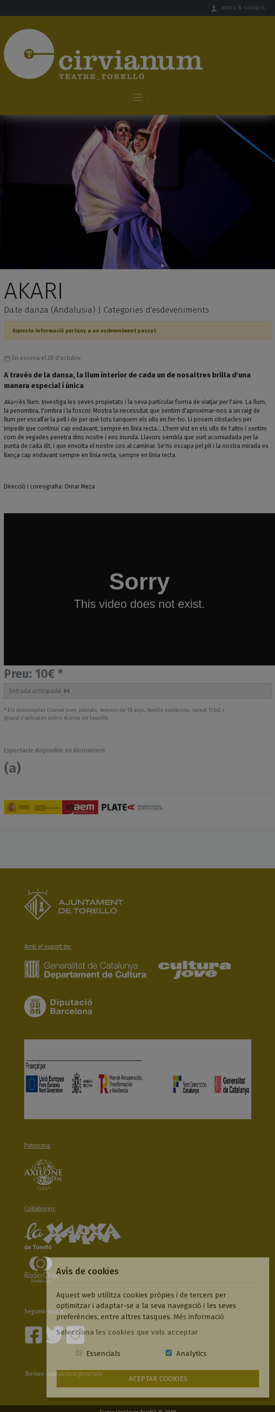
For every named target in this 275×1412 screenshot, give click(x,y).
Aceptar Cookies (158, 1378)
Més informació (198, 1316)
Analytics (191, 1353)
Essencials (103, 1353)
